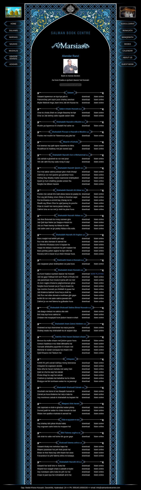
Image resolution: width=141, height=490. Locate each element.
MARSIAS (13, 37)
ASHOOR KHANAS (13, 57)
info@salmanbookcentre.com (108, 488)
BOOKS (127, 44)
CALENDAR (128, 51)
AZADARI (13, 64)
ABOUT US (127, 57)
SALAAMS (13, 30)
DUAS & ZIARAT (128, 24)
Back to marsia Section (70, 76)
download (86, 96)
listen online (99, 96)
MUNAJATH (127, 30)
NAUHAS (13, 44)
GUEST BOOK (128, 64)
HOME (13, 24)
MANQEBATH (127, 37)
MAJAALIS (13, 51)
